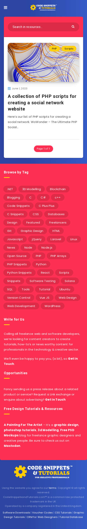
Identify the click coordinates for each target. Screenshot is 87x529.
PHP (54, 48)
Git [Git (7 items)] (9, 231)
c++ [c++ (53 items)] (58, 197)
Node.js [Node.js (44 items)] (46, 247)
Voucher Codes (42, 512)
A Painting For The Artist (23, 425)
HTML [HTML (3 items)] (56, 231)
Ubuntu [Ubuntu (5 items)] (64, 289)
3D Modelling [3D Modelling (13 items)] (31, 189)
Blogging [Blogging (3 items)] (13, 197)
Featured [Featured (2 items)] (33, 222)
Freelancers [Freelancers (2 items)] (57, 222)
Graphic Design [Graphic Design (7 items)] (32, 231)
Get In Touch (55, 400)
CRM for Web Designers (42, 517)
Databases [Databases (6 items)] (56, 214)
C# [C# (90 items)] (43, 197)
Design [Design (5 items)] (12, 222)
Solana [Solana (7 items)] (70, 281)
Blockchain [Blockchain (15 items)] (58, 189)
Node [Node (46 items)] (28, 247)
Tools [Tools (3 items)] (26, 289)
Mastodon (12, 446)
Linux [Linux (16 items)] (73, 239)
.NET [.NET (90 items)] (10, 189)
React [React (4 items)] (45, 273)
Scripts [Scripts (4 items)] (64, 273)
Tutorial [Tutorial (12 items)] (44, 289)
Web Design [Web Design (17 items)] (68, 298)
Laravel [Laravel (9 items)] (56, 239)
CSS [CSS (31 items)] (36, 214)
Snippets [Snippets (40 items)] (13, 281)
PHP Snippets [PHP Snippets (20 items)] (17, 264)
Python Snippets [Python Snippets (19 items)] (19, 273)
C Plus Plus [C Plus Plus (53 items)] (46, 206)
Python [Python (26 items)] (41, 264)
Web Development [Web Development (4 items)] (21, 306)
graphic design (66, 425)
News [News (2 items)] (11, 247)
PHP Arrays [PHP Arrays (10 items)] (58, 256)
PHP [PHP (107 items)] (38, 256)
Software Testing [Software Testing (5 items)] (43, 281)
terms (53, 488)
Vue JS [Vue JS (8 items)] (45, 298)
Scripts (69, 48)
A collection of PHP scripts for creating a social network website (42, 103)
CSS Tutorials (63, 512)
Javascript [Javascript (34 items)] (15, 239)
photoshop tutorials (20, 430)
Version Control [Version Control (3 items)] (18, 298)
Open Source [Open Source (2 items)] (17, 256)
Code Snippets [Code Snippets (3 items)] (18, 206)
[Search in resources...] (43, 27)
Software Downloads (16, 512)
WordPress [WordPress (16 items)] (53, 306)
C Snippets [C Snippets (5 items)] (15, 214)
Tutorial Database (71, 517)
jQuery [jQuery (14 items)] (36, 239)
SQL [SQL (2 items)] (10, 289)
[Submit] (73, 26)
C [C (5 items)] (30, 197)
